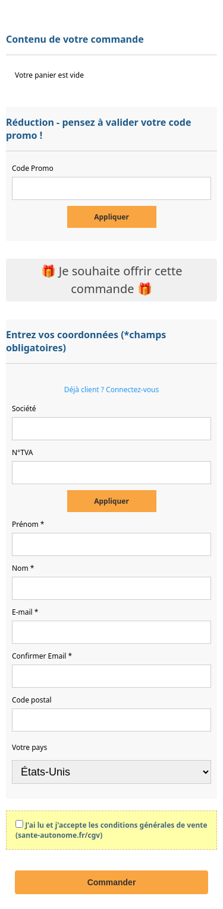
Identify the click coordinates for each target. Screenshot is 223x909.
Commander (111, 882)
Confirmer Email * (42, 656)
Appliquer (111, 217)
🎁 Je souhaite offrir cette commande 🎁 (112, 280)
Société (24, 408)
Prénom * (28, 524)
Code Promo (33, 168)
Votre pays (29, 747)
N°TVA (22, 452)
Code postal (32, 700)
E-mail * (25, 612)
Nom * (23, 568)
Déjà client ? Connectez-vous (111, 389)
